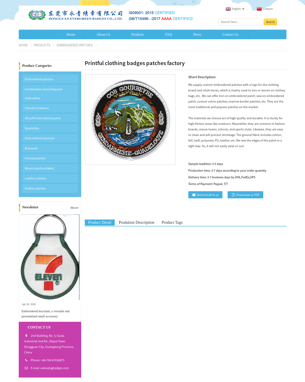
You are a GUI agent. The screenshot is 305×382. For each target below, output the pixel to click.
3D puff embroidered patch (43, 118)
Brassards (31, 148)
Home (70, 34)
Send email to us (208, 195)
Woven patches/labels (39, 168)
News (197, 34)
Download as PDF (248, 195)
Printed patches (35, 158)
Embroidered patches (75, 45)
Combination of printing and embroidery (43, 93)
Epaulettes (32, 128)
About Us (103, 34)
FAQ (168, 34)
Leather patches (35, 178)
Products (137, 34)
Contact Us (230, 34)
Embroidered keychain (40, 138)
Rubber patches (35, 188)
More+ (75, 208)
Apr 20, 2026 (29, 304)
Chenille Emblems (37, 108)
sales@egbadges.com (54, 368)
